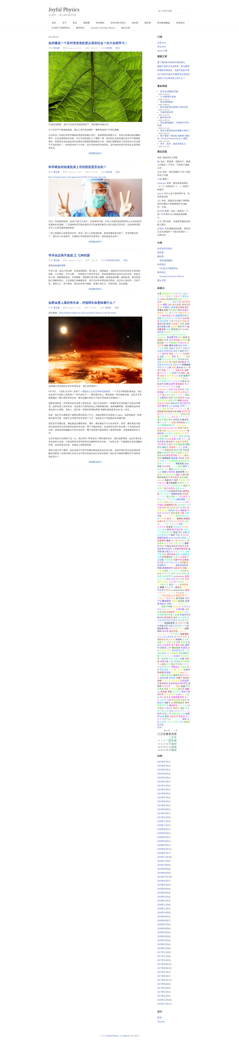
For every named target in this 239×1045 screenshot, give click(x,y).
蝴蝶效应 (175, 667)
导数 (166, 313)
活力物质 (161, 496)
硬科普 (147, 23)
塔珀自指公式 (168, 595)
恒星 (169, 722)
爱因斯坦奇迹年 (164, 549)
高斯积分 (173, 343)
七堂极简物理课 (180, 549)
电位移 (174, 458)
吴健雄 (176, 656)
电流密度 (166, 686)
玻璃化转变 (176, 494)
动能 (164, 554)
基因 (170, 398)
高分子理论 (162, 420)
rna (158, 692)
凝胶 (159, 406)
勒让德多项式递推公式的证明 (174, 107)
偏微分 (163, 376)
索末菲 (181, 398)
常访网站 (100, 23)
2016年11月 (162, 1004)
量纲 (159, 705)
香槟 (173, 535)
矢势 (173, 579)
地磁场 (183, 510)
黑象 (164, 409)
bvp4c (164, 302)
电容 (168, 329)
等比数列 (183, 496)
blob (159, 606)
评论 (118, 48)
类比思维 (184, 656)
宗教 (182, 659)
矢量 (159, 293)
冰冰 (159, 172)
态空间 (169, 521)
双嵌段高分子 (168, 425)
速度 (174, 367)
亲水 (164, 653)
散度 (168, 324)
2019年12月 (162, 857)
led (169, 439)
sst (161, 304)
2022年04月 (162, 774)
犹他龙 (184, 414)
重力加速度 (171, 483)
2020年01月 (162, 853)
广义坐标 (182, 557)
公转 (164, 642)
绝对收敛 (181, 422)
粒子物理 (182, 617)
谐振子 (167, 703)
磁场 (168, 579)
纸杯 (159, 157)
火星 (169, 700)
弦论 (180, 310)
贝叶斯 (160, 444)
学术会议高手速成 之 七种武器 (69, 255)
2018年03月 (162, 940)
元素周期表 (162, 683)
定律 (169, 422)
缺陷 (177, 488)
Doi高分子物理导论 (61, 28)
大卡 (167, 461)
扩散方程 (178, 529)
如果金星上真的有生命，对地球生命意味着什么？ (82, 302)
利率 (181, 524)
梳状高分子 (184, 604)
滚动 (171, 711)
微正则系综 (169, 488)
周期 (169, 499)
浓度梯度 (171, 472)
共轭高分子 (178, 433)
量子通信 (171, 395)
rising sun (161, 183)
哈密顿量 (175, 381)
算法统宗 (168, 617)
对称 (185, 568)
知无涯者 (164, 321)
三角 (169, 367)
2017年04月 (162, 984)
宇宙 (187, 389)
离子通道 (175, 645)
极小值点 (175, 551)
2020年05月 (162, 837)
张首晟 (160, 672)
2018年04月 (162, 936)
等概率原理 (185, 615)
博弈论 (184, 439)
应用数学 (161, 565)
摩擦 (186, 543)
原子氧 (174, 540)
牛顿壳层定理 (166, 112)
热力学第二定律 (171, 615)
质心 (171, 469)
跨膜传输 (168, 351)
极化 (188, 356)
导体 (166, 340)
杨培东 (171, 639)
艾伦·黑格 (173, 436)
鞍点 (182, 551)
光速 (183, 686)
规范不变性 (162, 582)
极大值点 (166, 551)
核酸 (187, 689)
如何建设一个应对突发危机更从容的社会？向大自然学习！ (88, 43)
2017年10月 (162, 960)
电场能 (160, 623)
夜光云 (178, 587)
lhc (188, 507)
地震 (175, 398)
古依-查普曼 (174, 661)
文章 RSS (161, 43)
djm (170, 406)
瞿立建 (56, 48)
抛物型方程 (179, 711)
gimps (159, 637)
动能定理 (173, 716)
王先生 (160, 228)
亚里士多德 (178, 543)
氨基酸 (164, 692)
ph (158, 587)
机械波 (178, 694)
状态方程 (173, 631)
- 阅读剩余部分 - (95, 153)
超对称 (181, 620)
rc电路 (163, 664)
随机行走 (177, 299)
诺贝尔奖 (177, 606)
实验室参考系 (177, 697)
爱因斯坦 (161, 296)
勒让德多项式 (182, 307)
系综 (182, 708)
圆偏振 (172, 447)
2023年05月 (162, 766)
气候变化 (166, 681)
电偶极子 (175, 324)
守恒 (159, 367)
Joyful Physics (63, 10)
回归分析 (164, 678)
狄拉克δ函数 (184, 444)
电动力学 (172, 400)
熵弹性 (181, 483)
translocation (180, 425)
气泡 (177, 535)
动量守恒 (177, 560)
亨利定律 (184, 535)
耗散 (166, 469)
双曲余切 (169, 450)
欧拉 (159, 447)
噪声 (168, 664)
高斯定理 (182, 313)
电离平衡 (168, 392)
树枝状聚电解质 (179, 700)
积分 (180, 318)
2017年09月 (162, 964)
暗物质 (186, 678)
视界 (178, 686)
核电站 (171, 510)
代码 (182, 406)
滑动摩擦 (166, 466)
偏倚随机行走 (168, 315)
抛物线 (180, 518)
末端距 (168, 356)
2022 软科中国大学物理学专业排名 (173, 74)
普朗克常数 (183, 546)
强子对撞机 (181, 507)
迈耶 (181, 722)
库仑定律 (166, 318)
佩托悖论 (173, 705)
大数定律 (164, 675)
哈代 (180, 337)
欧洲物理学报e (175, 491)
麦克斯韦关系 (180, 637)
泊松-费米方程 (171, 345)
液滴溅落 (184, 584)
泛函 (175, 557)
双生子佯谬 (167, 606)
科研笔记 (180, 23)
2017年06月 (162, 976)
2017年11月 (162, 956)
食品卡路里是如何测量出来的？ (175, 130)
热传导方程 (167, 532)
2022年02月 (162, 781)
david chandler (174, 538)
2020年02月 (162, 849)
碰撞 (180, 400)
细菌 (159, 359)
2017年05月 (162, 980)
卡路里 (181, 458)
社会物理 (166, 645)
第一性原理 (162, 659)
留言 (75, 23)
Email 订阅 (162, 51)
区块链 (167, 672)
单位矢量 (182, 705)
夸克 (166, 343)
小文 (159, 221)
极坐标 (180, 367)
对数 (159, 516)
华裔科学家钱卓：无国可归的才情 (173, 70)
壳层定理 (166, 485)
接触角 (175, 653)
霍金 (187, 395)
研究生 (174, 620)
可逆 (162, 524)
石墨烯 (175, 722)
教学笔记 (80, 28)
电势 (182, 324)
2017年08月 (162, 968)
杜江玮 (160, 211)
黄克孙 (165, 362)
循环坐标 (171, 554)
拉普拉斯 (173, 524)
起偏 (185, 447)
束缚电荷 (166, 458)
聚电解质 (179, 384)
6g (172, 703)
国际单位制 (162, 400)
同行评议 (175, 513)
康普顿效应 (179, 703)
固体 (185, 485)
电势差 (181, 389)
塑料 (170, 420)
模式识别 (171, 507)
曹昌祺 (182, 716)
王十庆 (185, 639)
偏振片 (165, 447)
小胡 (159, 179)
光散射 (185, 587)
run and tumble (168, 475)
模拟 (166, 491)
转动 (173, 686)
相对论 (165, 354)
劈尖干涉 (185, 692)
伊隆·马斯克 (174, 659)
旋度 (185, 337)
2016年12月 (162, 1000)
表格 (179, 411)
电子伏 (175, 604)
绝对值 (178, 516)
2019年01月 (162, 901)
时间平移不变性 (171, 562)
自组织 (180, 670)
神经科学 (171, 609)
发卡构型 (184, 477)
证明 (159, 354)
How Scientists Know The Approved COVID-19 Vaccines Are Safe (77, 177)
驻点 (171, 584)
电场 (159, 302)
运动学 (185, 527)
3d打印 (163, 700)
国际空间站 (162, 510)
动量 (178, 642)
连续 (159, 529)
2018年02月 (162, 944)
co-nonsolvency (178, 590)
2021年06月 (162, 801)
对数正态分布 (174, 626)
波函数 (185, 453)
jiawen (160, 193)
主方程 (160, 615)
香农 (167, 716)
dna (176, 496)
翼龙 (169, 417)
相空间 (160, 332)
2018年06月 (162, 928)
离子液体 (172, 310)
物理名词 (177, 420)
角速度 (169, 527)
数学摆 (163, 499)
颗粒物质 (176, 648)
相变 (180, 326)
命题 (174, 439)
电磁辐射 (182, 540)
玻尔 (164, 395)
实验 (185, 532)
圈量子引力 (178, 628)
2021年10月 (162, 789)
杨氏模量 (176, 692)
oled (166, 439)
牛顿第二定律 (169, 307)
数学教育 (175, 477)
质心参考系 (165, 697)
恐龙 (162, 414)
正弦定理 (184, 681)
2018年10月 (162, 912)
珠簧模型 (161, 540)
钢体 (166, 689)
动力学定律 (178, 521)
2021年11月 (162, 785)
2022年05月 (162, 770)
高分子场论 (184, 417)
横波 (184, 694)
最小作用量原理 (174, 378)
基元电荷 (180, 598)
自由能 (185, 329)
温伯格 (169, 299)
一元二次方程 (168, 516)
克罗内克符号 (181, 565)
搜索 (188, 11)
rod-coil (160, 480)
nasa (182, 672)
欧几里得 (168, 444)
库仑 (173, 598)
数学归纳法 (174, 571)
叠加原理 (166, 601)
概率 (185, 466)
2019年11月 (162, 861)
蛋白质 (181, 689)
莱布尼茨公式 (178, 650)
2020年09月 (162, 829)
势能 (184, 321)
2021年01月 (162, 817)
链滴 (164, 359)
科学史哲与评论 (118, 23)
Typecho (161, 1021)
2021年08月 (162, 793)
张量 (183, 714)
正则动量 (172, 582)
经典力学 (161, 521)
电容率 (181, 455)
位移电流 (173, 461)
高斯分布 (177, 365)
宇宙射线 (180, 395)
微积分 (176, 708)
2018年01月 (162, 948)
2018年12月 (162, 904)
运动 (164, 529)
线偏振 (179, 447)
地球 (176, 480)
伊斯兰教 (164, 661)
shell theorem (177, 485)
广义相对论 (162, 398)
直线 (174, 518)
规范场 (181, 582)
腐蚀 (168, 540)
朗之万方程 (176, 664)
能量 (181, 376)
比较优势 (178, 354)
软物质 (185, 494)
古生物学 (169, 414)
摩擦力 (169, 296)
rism (188, 538)
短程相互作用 (184, 505)
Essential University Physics (103, 28)
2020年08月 (162, 833)
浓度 (164, 472)
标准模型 (175, 332)
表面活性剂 (162, 538)
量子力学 (173, 313)
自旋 (185, 348)
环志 (164, 507)
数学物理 (170, 565)
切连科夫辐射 (163, 403)
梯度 (165, 304)
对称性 (185, 299)
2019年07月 (162, 877)
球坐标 (160, 590)
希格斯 (172, 678)
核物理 (186, 722)
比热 (186, 612)
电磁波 (185, 400)
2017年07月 (162, 972)
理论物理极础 (163, 23)
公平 (184, 626)
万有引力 (177, 296)
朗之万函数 (176, 453)
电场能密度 (169, 623)
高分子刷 (177, 302)
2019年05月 (162, 885)
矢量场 (183, 381)
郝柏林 (178, 639)
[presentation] (100, 395)
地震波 (184, 648)
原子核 (160, 725)
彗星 (184, 719)
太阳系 (163, 722)
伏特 (169, 604)
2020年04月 (162, 841)
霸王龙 (175, 417)
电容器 (184, 340)
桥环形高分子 (163, 477)
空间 (173, 387)
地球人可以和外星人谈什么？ (171, 78)
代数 (182, 513)
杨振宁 (172, 348)
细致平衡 (177, 392)
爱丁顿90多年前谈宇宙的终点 (171, 62)
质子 (187, 620)
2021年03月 (162, 813)
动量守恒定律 (175, 321)
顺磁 (174, 499)
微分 (185, 367)
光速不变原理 (181, 442)
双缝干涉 (176, 373)
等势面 (160, 392)
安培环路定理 (168, 464)
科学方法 (170, 370)
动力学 (163, 373)
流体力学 (179, 370)
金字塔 (165, 631)
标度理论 (179, 315)
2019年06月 (162, 881)
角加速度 (177, 527)
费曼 (171, 354)
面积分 (163, 604)
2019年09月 (162, 869)
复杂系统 (164, 670)
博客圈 (86, 23)
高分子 (179, 348)
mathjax (176, 406)
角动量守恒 (172, 337)
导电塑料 (168, 433)
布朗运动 (176, 714)
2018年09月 (162, 916)
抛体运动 (175, 403)
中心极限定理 (175, 675)
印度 (178, 387)
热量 (162, 461)
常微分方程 (162, 310)
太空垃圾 (168, 543)
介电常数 (180, 609)
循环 (167, 524)
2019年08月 (162, 873)
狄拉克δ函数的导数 (169, 91)
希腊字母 (161, 593)
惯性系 (160, 694)
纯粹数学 (184, 562)
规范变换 (180, 579)
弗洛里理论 (172, 359)
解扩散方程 (165, 117)
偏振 (162, 356)
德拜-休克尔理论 (179, 573)
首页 (54, 23)
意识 (164, 609)
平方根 (163, 518)
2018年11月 (162, 908)
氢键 (162, 587)
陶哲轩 (160, 313)
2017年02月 (162, 992)
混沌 (164, 367)
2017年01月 (162, 996)
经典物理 (186, 365)
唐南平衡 (166, 573)
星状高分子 (176, 329)
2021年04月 (162, 809)
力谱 (162, 450)
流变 (159, 642)
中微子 (179, 678)
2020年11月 (162, 825)
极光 (177, 510)
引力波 (174, 318)
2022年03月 (162, 777)
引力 (171, 340)
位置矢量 (161, 527)
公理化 (165, 571)
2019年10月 (162, 865)
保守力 (165, 406)
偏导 (175, 617)
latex (170, 302)
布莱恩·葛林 (165, 650)
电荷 (168, 598)
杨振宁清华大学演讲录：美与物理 (173, 66)
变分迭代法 (185, 403)
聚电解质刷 (167, 293)
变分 (169, 376)
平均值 (174, 466)
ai (186, 711)
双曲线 (186, 518)
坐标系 (186, 524)
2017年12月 (162, 952)
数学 (184, 326)
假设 (175, 532)
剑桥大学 (164, 584)
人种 (169, 648)
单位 (162, 546)
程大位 (160, 617)
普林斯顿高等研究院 (178, 683)
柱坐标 (167, 590)
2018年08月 (162, 920)
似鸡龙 (163, 417)
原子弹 (165, 705)
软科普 (135, 23)
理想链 (167, 332)
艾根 (170, 692)
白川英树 (164, 436)
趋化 (178, 475)
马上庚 (163, 422)
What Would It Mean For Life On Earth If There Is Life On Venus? (87, 313)
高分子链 (178, 450)
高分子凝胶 (178, 351)
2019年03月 (162, 893)
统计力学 (170, 496)
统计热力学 (180, 623)
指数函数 (169, 587)
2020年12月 (162, 821)
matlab (163, 299)
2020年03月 (162, 845)
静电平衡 (173, 389)
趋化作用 (180, 472)
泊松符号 (177, 568)
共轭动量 (168, 560)
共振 (171, 670)
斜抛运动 (182, 343)
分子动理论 (176, 719)
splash (176, 584)
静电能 (177, 340)
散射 (187, 590)
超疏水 (174, 326)
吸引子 (167, 667)
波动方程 (161, 455)
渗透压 (185, 310)
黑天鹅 (170, 409)
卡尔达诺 (179, 593)
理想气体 (166, 719)
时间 (170, 628)
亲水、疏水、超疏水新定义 (173, 144)
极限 (169, 529)
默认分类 (125, 28)
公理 (178, 439)
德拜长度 (161, 579)
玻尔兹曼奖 (165, 494)
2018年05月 (162, 932)
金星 (162, 716)
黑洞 (183, 642)
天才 (175, 444)
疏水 (169, 653)
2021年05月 (162, 805)
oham (187, 398)
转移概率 (170, 612)
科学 (186, 351)
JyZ (159, 201)
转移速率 (179, 612)
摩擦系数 (179, 464)
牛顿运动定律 (171, 546)
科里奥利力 (167, 557)
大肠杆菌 (184, 475)
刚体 (166, 348)
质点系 (175, 376)
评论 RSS (161, 47)
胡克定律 (166, 453)
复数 (174, 356)
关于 (64, 23)
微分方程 (182, 345)
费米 (187, 703)
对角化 (176, 634)
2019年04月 (162, 889)
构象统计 (169, 480)
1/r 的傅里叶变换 (168, 97)
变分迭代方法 (166, 656)
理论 (180, 532)
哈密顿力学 (165, 381)
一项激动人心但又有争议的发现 (95, 391)
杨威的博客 (60, 265)
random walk (178, 502)
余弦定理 (175, 681)
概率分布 (168, 502)
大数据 (183, 667)
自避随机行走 (170, 505)
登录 (159, 1017)
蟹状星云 (170, 442)
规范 (187, 579)
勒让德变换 (168, 637)
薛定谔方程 (171, 455)
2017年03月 (162, 988)
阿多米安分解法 (180, 293)
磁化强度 (181, 499)
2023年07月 (162, 762)
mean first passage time (167, 428)
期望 (180, 466)
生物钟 (186, 670)
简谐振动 (182, 480)
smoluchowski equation (176, 431)
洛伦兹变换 (169, 694)
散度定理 (179, 595)
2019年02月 (162, 897)
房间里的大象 (180, 409)
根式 (169, 518)
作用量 (163, 378)
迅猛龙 (177, 414)
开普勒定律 (165, 387)
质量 (169, 373)
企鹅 (159, 507)
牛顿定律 (168, 708)
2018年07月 (162, 924)
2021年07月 (162, 797)
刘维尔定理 (169, 384)
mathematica (162, 389)
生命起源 (173, 689)
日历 (159, 727)
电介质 (182, 356)
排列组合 (182, 362)
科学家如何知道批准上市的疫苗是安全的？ (77, 167)
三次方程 (170, 593)
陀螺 (159, 681)
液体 (184, 538)
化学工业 (171, 642)
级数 (174, 422)
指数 (187, 513)
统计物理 (173, 362)
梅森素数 (184, 634)
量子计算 (175, 672)
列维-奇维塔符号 (165, 568)
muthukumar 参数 (181, 576)
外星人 (165, 714)
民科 (159, 714)
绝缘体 (174, 601)
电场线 (181, 601)
